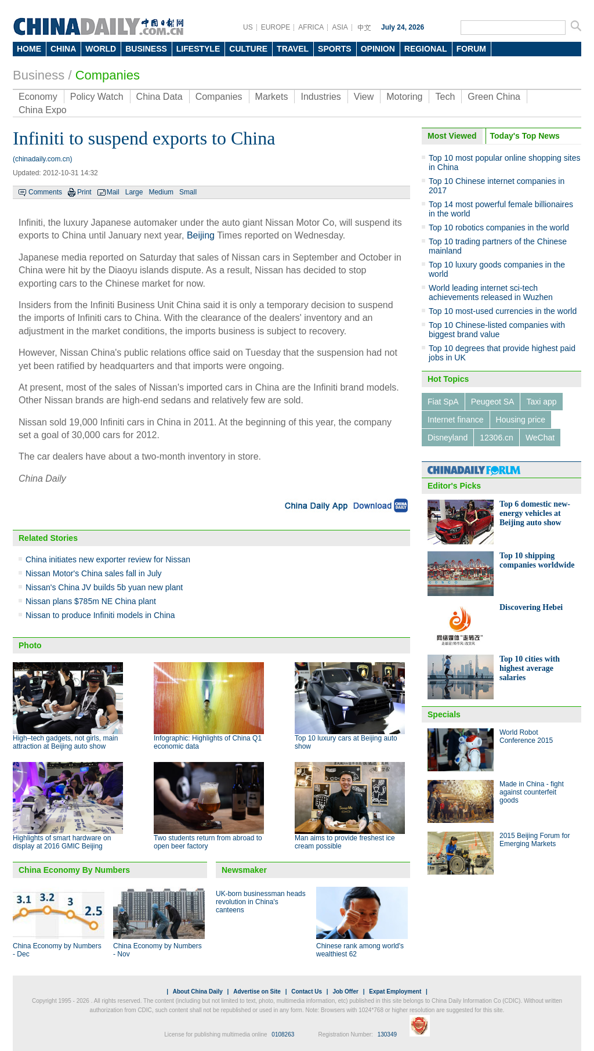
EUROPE (276, 27)
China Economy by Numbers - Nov (157, 950)
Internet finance (456, 419)
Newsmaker (244, 870)
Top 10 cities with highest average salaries (529, 668)
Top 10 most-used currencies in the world (503, 311)
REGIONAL (425, 48)
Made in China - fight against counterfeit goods (531, 792)
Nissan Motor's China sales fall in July (94, 573)
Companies (107, 75)
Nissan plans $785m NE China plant (91, 601)
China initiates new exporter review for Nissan (108, 559)
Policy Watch (97, 97)
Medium (160, 192)
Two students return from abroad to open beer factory (208, 842)
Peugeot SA (493, 401)
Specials (444, 714)
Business (38, 75)
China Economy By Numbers (74, 870)
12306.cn (496, 437)
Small (188, 192)
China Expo (43, 110)
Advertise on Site (257, 991)
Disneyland (448, 437)
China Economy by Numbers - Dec (57, 950)
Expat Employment (395, 991)
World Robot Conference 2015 (526, 736)
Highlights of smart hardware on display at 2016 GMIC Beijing (62, 842)
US (248, 27)
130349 (387, 1034)
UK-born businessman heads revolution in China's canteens (261, 902)
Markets (271, 97)
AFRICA (311, 27)
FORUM (471, 48)
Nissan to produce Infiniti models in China (100, 615)
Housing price (521, 419)
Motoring (404, 97)
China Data (159, 97)
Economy (38, 97)
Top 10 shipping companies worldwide (537, 560)
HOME (29, 48)
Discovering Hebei (531, 607)
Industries (320, 97)
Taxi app (541, 401)
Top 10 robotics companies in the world (499, 227)
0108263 (282, 1034)
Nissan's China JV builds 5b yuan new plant (104, 587)
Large (134, 192)
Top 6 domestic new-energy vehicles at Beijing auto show (534, 513)
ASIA (339, 27)
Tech (445, 97)
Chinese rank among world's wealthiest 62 (360, 950)
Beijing (201, 235)
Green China (494, 97)
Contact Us (306, 991)
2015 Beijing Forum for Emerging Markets (534, 840)
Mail (113, 192)
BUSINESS (146, 48)
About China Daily (198, 991)
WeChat (540, 437)
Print (84, 192)
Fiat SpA (443, 401)
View (364, 97)
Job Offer (345, 991)
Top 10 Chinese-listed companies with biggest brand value (497, 329)
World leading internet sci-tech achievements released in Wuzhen (491, 292)
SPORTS (335, 48)
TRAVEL (293, 48)
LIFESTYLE (198, 48)
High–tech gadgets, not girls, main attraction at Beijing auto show (65, 742)
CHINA (63, 48)
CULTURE (248, 48)
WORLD (100, 48)
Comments (45, 192)
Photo (30, 645)
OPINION (378, 48)
